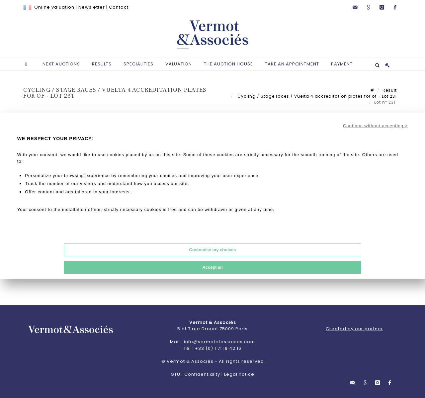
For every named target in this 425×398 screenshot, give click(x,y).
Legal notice (239, 374)
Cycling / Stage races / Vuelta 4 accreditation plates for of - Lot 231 (316, 96)
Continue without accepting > (375, 125)
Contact (118, 7)
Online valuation (54, 7)
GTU (175, 374)
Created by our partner (354, 329)
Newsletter (91, 7)
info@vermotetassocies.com (219, 342)
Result (389, 90)
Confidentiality (202, 374)
